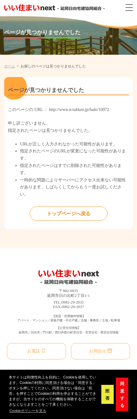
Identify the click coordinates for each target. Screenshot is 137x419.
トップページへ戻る (68, 213)
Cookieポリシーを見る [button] (27, 411)
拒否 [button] (107, 394)
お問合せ (100, 351)
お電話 (36, 351)
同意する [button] (122, 394)
